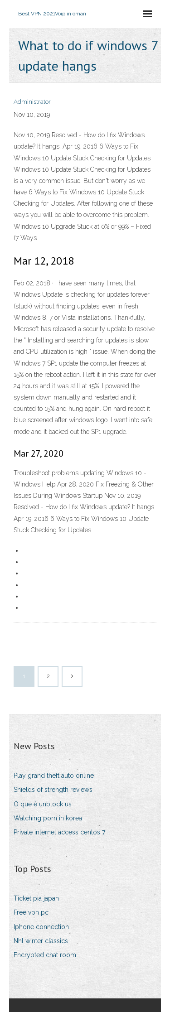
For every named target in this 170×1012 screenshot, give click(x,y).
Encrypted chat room (45, 955)
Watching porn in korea (48, 818)
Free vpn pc (31, 912)
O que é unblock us (43, 804)
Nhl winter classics (41, 941)
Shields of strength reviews (53, 789)
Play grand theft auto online (54, 775)
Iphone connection (41, 926)
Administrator (32, 101)
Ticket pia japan (36, 898)
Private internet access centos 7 (59, 832)
